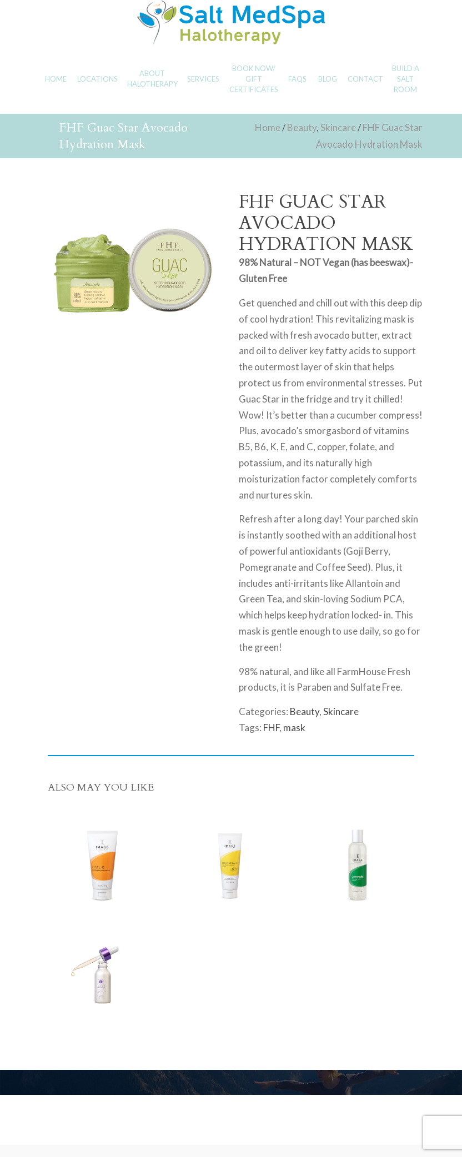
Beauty (302, 127)
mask (294, 727)
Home (267, 127)
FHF (271, 727)
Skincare (338, 127)
